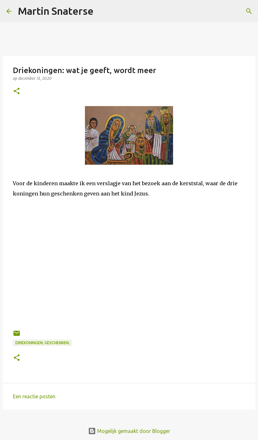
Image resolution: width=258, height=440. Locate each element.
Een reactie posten (34, 396)
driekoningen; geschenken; (42, 343)
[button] (17, 91)
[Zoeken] (102, 11)
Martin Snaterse (56, 11)
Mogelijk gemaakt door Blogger (129, 431)
